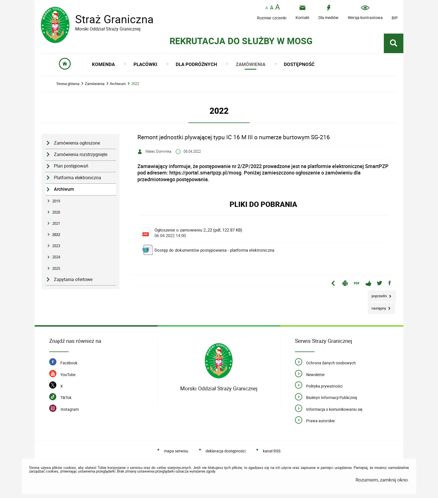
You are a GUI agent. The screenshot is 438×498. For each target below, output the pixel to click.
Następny (377, 307)
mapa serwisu (176, 451)
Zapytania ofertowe (73, 279)
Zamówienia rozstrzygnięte (80, 154)
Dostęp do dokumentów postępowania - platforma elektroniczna (214, 250)
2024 (56, 256)
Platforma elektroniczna (77, 178)
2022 (135, 84)
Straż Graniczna (110, 19)
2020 (56, 212)
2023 (56, 245)
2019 (56, 201)
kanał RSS (271, 451)
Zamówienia (94, 84)
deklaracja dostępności (226, 451)
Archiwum (118, 84)
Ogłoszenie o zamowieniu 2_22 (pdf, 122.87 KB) (264, 232)
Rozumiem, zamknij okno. (382, 479)
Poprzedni (378, 294)
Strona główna (67, 84)
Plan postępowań (71, 166)
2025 (56, 268)
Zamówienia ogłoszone (77, 143)
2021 (56, 223)
